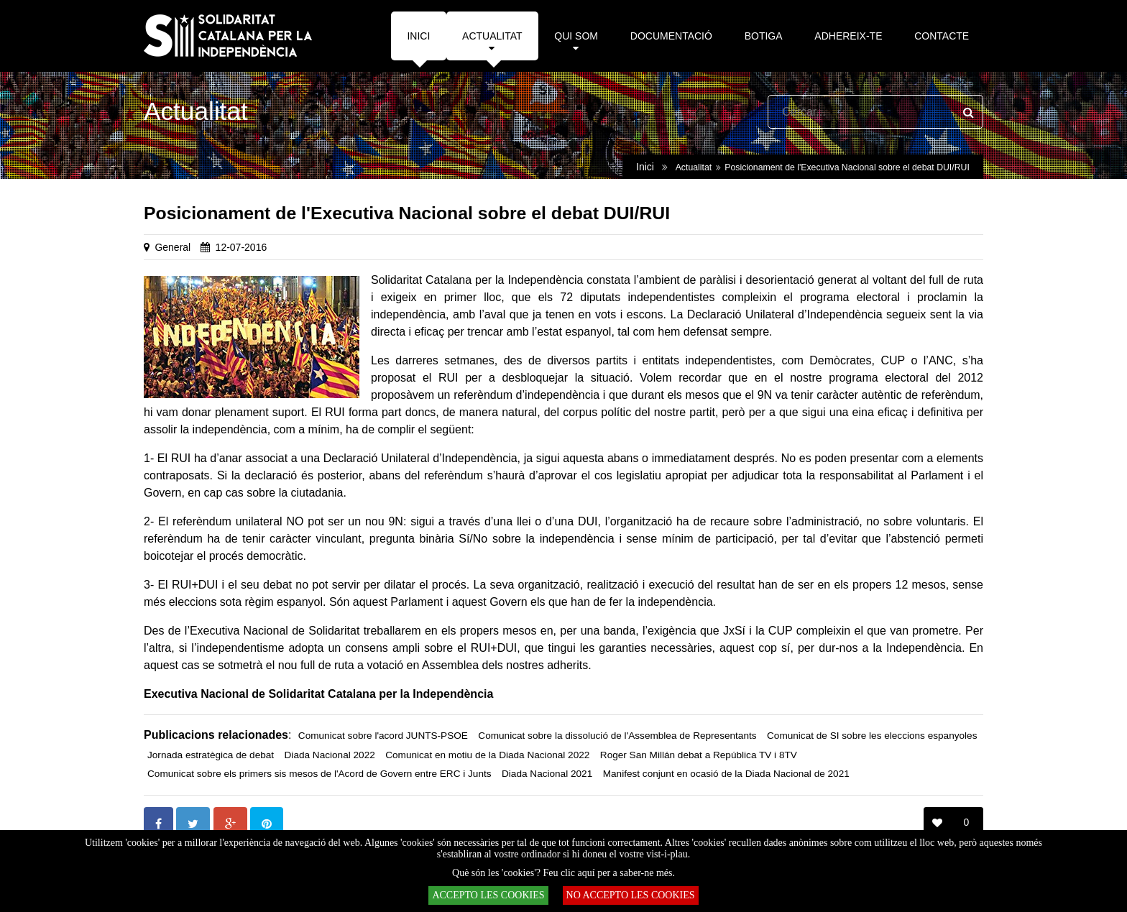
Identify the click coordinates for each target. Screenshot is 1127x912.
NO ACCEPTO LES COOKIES (630, 895)
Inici (645, 166)
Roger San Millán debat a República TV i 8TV (698, 755)
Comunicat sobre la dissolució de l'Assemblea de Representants (617, 735)
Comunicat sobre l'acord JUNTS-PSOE (383, 735)
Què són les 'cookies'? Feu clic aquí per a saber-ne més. (563, 872)
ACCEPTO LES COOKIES (488, 895)
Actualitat (694, 167)
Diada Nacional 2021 (547, 773)
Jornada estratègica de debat (210, 755)
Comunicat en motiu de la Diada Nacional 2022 (487, 755)
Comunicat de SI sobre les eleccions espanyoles (872, 735)
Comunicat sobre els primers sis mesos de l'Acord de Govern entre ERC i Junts (319, 773)
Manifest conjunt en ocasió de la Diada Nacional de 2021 (726, 773)
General (172, 247)
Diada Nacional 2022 (330, 755)
